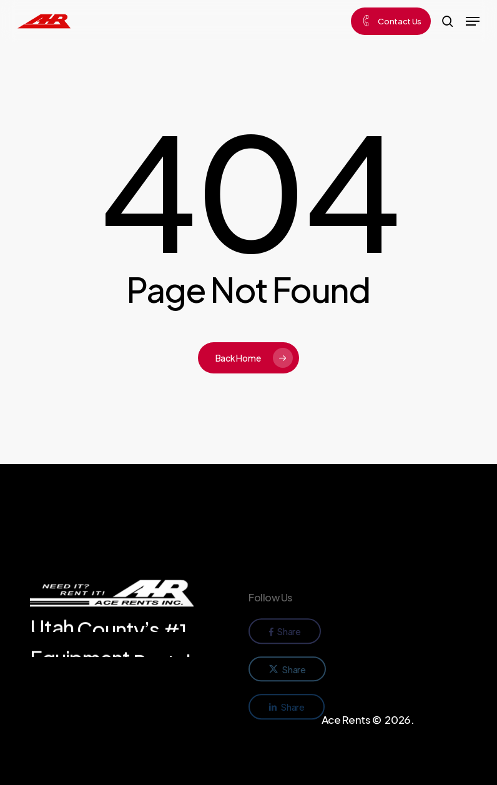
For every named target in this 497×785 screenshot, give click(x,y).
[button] (473, 21)
